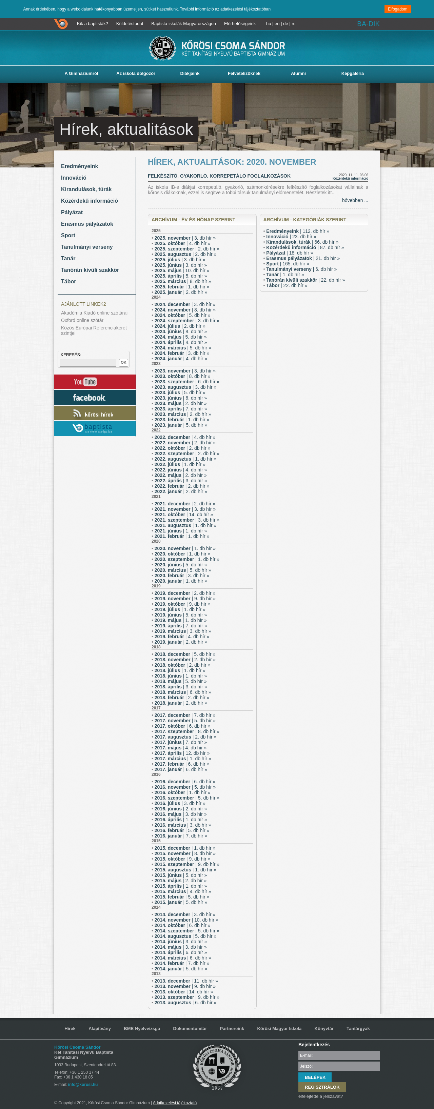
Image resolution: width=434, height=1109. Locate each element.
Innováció (73, 178)
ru (294, 23)
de (285, 23)
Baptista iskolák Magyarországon (183, 23)
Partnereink (232, 1028)
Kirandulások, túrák (86, 189)
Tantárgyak (358, 1028)
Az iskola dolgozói (135, 73)
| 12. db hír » (182, 753)
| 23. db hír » (291, 236)
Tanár (68, 258)
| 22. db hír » (305, 280)
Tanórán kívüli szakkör (90, 270)
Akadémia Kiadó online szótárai (94, 313)
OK (123, 362)
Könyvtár (324, 1028)
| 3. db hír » (185, 238)
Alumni (298, 73)
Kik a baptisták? (92, 23)
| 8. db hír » (183, 281)
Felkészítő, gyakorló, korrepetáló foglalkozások (219, 176)
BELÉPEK (315, 1077)
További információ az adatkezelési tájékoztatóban (225, 9)
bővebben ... (355, 200)
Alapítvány (99, 1028)
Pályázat (72, 212)
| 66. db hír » (302, 242)
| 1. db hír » (182, 286)
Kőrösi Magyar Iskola (279, 1028)
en (277, 23)
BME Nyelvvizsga (142, 1028)
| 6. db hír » (187, 381)
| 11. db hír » (186, 981)
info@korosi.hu (83, 1084)
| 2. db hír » (187, 248)
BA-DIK (368, 23)
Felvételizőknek (244, 73)
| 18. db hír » (289, 253)
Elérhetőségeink (240, 23)
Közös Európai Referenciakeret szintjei (94, 330)
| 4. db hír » (183, 243)
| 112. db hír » (297, 231)
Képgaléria (352, 73)
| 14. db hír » (184, 514)
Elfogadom (397, 9)
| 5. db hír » (181, 276)
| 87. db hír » (305, 247)
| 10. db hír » (182, 270)
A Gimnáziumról (81, 73)
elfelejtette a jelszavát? (320, 1096)
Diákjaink (189, 73)
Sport (68, 235)
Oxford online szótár (82, 320)
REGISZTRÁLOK (322, 1087)
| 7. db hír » (181, 408)
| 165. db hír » (287, 263)
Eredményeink (79, 166)
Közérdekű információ (89, 201)
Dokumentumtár (190, 1028)
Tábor (68, 281)
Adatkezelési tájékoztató (175, 1103)
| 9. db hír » (185, 598)
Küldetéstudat (129, 23)
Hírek (70, 1028)
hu (268, 23)
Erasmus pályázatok (87, 224)
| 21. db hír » (303, 258)
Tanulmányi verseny (87, 247)
